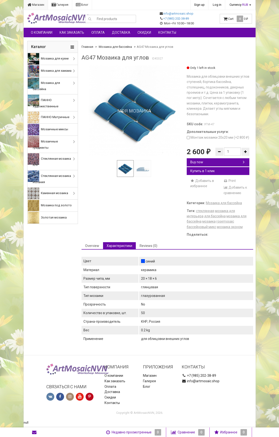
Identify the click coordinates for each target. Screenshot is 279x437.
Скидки (144, 32)
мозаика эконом (230, 227)
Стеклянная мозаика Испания (49, 177)
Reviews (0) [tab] (148, 246)
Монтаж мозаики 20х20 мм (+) (218, 137)
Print (230, 181)
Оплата (98, 32)
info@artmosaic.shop (178, 13)
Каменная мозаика (48, 193)
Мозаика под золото (50, 205)
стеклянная (205, 211)
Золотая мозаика (47, 218)
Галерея (60, 4)
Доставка (121, 32)
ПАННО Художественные (43, 101)
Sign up (199, 4)
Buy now (217, 162)
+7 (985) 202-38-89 (176, 18)
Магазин (35, 4)
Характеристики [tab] (119, 246)
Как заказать (72, 32)
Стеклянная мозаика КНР (49, 160)
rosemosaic (225, 221)
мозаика (209, 221)
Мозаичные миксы (48, 129)
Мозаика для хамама (49, 71)
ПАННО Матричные (48, 117)
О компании (41, 32)
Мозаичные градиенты (43, 142)
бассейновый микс (201, 227)
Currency (239, 4)
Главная (87, 47)
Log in (217, 4)
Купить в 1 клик (202, 171)
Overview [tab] (92, 246)
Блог (82, 4)
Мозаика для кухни (48, 59)
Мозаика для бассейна (44, 84)
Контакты (167, 32)
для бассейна (215, 216)
